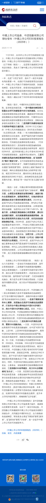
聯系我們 (5, 460)
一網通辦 (6, 3)
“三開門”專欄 (19, 3)
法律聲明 (26, 460)
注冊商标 (32, 460)
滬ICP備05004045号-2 (35, 496)
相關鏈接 (19, 460)
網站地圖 (12, 460)
